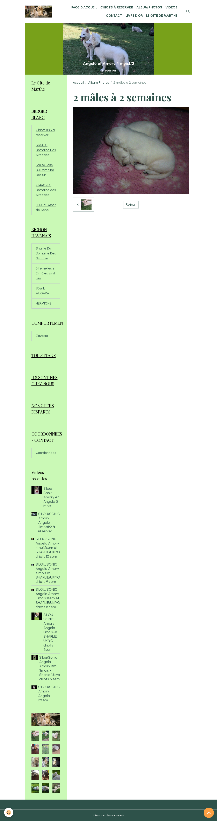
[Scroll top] (209, 813)
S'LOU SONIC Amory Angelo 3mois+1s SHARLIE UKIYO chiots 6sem (50, 632)
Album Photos (149, 7)
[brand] (38, 12)
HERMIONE (43, 303)
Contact (114, 16)
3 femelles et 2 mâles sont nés (46, 273)
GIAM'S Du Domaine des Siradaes (46, 190)
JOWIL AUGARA (42, 290)
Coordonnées (46, 453)
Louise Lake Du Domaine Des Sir (45, 170)
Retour (131, 204)
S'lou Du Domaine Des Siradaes (46, 150)
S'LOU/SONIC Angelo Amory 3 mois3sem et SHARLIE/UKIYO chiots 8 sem (48, 598)
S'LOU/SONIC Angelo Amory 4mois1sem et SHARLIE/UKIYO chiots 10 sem (48, 547)
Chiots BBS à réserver (45, 132)
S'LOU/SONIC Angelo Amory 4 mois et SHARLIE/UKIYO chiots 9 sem (48, 573)
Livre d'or (134, 16)
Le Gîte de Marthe (162, 16)
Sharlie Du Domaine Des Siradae (46, 253)
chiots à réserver (116, 7)
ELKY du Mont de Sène (46, 207)
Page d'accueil (84, 7)
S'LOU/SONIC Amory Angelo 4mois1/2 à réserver (49, 522)
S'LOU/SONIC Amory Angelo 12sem (49, 693)
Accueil (78, 82)
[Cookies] (8, 812)
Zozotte (42, 336)
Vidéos (171, 7)
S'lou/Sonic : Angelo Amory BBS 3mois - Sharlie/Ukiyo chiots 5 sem (49, 668)
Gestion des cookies (108, 815)
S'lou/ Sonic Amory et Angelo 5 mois (51, 497)
